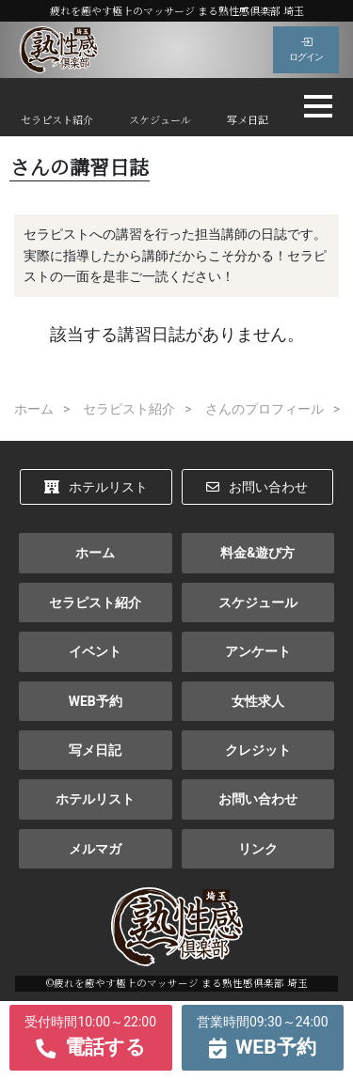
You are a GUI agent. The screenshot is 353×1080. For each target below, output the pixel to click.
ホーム (95, 552)
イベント (95, 651)
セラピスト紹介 (57, 119)
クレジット (258, 750)
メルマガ (95, 848)
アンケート (258, 651)
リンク (258, 848)
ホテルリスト (96, 486)
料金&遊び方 (257, 552)
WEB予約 (95, 701)
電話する (91, 1034)
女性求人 (258, 701)
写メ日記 (247, 119)
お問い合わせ (257, 486)
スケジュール (160, 119)
